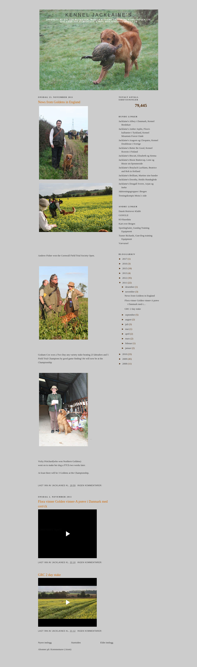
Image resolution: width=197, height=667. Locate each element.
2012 (125, 278)
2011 (125, 282)
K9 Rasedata (125, 219)
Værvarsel (123, 243)
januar (128, 348)
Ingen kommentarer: (90, 485)
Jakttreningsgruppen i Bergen (133, 191)
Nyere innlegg (45, 642)
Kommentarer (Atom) (60, 649)
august (128, 319)
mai (127, 329)
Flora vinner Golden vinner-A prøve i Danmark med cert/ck (73, 504)
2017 (125, 258)
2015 (125, 268)
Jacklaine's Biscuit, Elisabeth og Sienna (138, 155)
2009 (125, 359)
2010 (125, 354)
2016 (125, 263)
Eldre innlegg (106, 642)
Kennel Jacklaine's (98, 14)
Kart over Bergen (127, 223)
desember (130, 286)
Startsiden (76, 642)
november (130, 291)
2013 (125, 273)
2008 (125, 363)
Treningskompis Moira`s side (133, 195)
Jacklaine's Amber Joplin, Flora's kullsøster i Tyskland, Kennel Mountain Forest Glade (134, 132)
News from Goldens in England (59, 102)
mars (127, 338)
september (130, 314)
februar (129, 343)
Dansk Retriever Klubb (130, 211)
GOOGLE (123, 215)
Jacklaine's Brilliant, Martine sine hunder (138, 175)
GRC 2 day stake (49, 575)
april (127, 333)
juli (127, 324)
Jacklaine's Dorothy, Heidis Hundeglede (138, 179)
